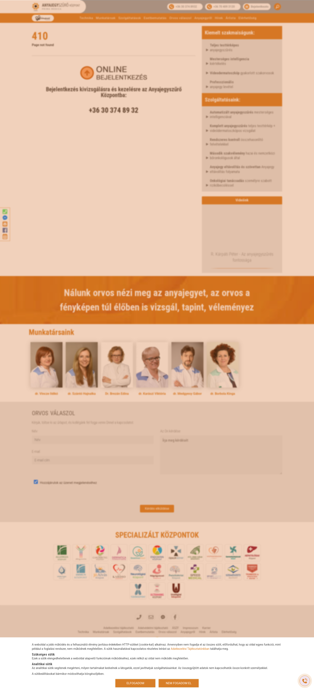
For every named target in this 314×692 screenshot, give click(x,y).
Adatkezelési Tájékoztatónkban (190, 648)
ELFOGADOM (135, 683)
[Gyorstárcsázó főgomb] (305, 681)
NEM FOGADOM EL (178, 683)
